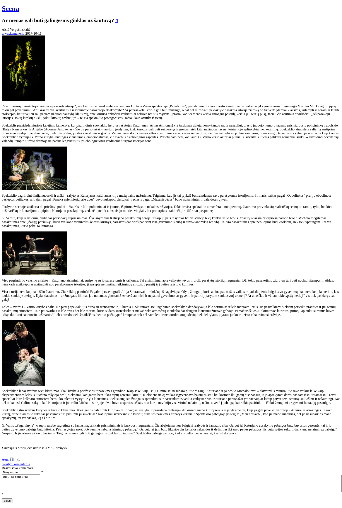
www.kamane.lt (13, 33)
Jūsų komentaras (172, 485)
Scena (10, 8)
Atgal (6, 459)
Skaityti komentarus (16, 464)
